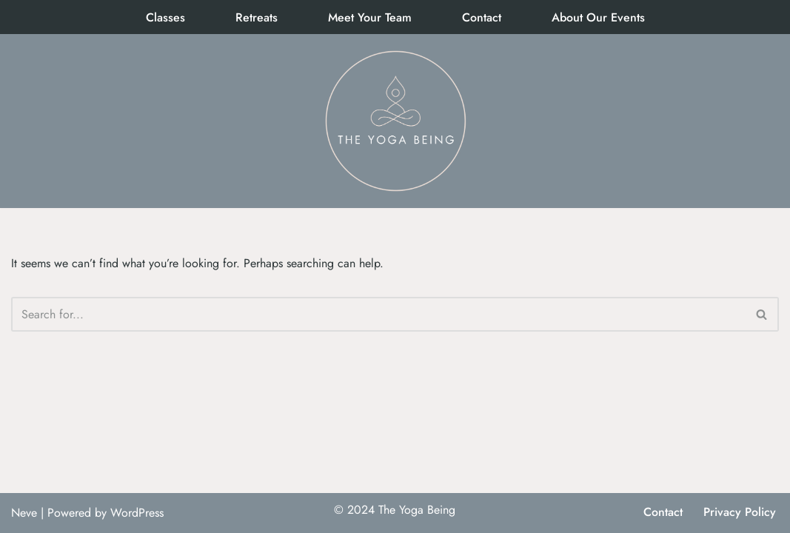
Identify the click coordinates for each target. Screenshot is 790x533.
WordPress (137, 512)
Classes (165, 17)
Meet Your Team (370, 17)
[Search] (378, 314)
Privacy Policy (739, 511)
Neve (24, 512)
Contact (481, 17)
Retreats (256, 17)
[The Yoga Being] (395, 121)
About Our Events (598, 17)
